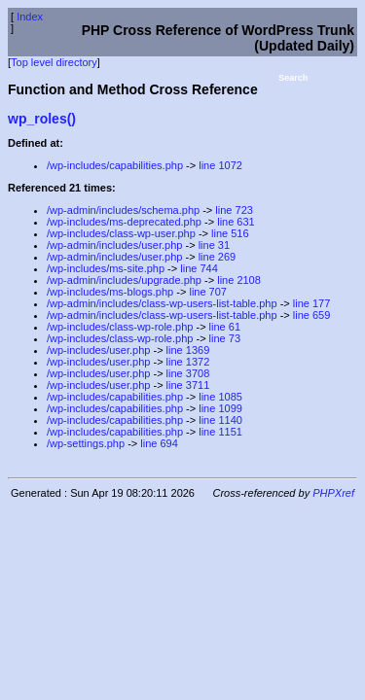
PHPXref (333, 493)
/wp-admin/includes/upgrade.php (124, 280)
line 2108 (239, 280)
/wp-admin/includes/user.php (114, 245)
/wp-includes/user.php (98, 350)
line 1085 (220, 396)
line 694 (159, 443)
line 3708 (188, 373)
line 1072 (220, 165)
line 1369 (188, 350)
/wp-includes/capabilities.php (115, 165)
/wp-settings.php (86, 443)
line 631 (236, 222)
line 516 (230, 233)
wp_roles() (42, 118)
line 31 (214, 245)
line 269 (218, 256)
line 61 (224, 326)
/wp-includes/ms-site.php (105, 268)
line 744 (199, 268)
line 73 (224, 338)
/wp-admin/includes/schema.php (123, 210)
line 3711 (188, 385)
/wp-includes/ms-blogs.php (110, 292)
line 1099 (220, 408)
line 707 (208, 292)
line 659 (312, 315)
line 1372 (188, 362)
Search (293, 78)
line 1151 (220, 432)
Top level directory (54, 62)
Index (30, 16)
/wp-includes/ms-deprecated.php (124, 222)
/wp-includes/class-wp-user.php (121, 233)
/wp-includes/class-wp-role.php (120, 326)
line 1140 (220, 420)
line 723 (234, 210)
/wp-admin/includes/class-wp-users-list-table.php (162, 303)
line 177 (312, 303)
